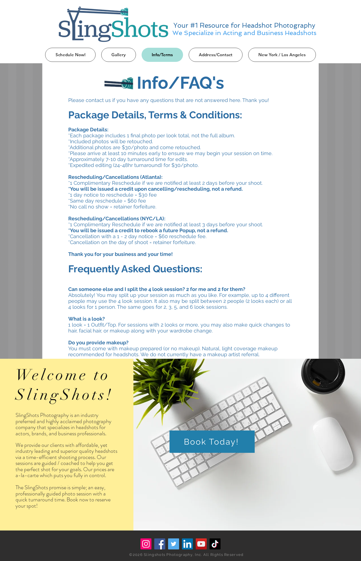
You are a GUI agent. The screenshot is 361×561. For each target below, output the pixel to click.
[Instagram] (145, 543)
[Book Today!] (212, 441)
